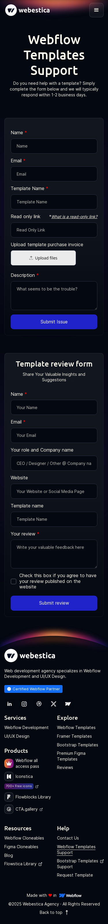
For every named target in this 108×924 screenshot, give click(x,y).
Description (25, 275)
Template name (27, 506)
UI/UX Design (16, 736)
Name (19, 132)
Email (18, 160)
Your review (25, 534)
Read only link (25, 216)
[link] (9, 704)
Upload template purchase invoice (47, 244)
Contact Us (68, 837)
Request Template (75, 875)
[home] (27, 10)
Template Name (29, 188)
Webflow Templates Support (76, 849)
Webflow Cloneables (24, 837)
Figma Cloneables (21, 846)
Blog (8, 855)
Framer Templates (74, 736)
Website (19, 478)
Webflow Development (26, 727)
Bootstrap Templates (77, 744)
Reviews (65, 767)
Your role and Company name (42, 450)
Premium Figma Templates (71, 756)
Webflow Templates (76, 727)
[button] (96, 10)
